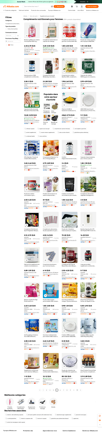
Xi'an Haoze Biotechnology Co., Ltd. (88, 347)
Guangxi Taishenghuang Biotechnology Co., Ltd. (51, 240)
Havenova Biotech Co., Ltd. (69, 346)
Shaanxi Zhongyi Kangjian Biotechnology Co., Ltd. (69, 240)
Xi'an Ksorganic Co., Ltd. (49, 205)
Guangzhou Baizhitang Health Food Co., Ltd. (32, 242)
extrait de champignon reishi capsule (15, 422)
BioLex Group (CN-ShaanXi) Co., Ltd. (88, 203)
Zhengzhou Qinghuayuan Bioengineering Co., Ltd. (69, 86)
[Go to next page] (80, 390)
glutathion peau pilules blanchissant (59, 418)
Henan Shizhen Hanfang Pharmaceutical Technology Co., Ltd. (88, 277)
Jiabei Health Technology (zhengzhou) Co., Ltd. (51, 312)
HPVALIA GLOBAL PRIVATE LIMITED (51, 51)
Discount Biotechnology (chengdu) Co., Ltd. (32, 347)
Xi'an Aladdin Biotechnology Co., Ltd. (32, 381)
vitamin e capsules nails (26, 418)
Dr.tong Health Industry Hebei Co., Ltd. (32, 312)
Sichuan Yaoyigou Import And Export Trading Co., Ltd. (51, 168)
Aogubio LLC (65, 170)
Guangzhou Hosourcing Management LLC (88, 312)
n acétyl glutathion (11, 418)
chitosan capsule (29, 128)
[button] (52, 6)
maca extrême (42, 136)
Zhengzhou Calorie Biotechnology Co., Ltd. (69, 277)
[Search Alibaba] (37, 6)
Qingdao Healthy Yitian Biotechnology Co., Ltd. (88, 51)
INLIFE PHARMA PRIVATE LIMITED (88, 171)
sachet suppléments (30, 132)
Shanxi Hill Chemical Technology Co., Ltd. (32, 206)
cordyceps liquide (30, 136)
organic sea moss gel (43, 128)
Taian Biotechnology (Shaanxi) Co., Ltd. (69, 120)
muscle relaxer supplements (47, 132)
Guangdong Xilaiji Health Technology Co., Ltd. (32, 52)
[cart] (77, 6)
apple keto (75, 418)
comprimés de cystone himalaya (61, 128)
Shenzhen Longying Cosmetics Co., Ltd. (32, 121)
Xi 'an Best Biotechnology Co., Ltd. (69, 381)
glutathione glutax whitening (80, 132)
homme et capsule (41, 418)
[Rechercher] (59, 6)
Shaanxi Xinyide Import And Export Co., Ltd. (51, 85)
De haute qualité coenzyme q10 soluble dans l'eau (39, 414)
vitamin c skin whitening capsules (14, 414)
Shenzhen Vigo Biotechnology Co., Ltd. (32, 275)
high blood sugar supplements (63, 414)
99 (77, 390)
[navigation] (12, 203)
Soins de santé (34, 16)
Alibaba (25, 16)
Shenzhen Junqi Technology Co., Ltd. (69, 49)
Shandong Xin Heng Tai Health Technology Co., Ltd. (32, 86)
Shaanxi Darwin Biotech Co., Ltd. (88, 240)
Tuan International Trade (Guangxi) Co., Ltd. (51, 274)
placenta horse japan (80, 414)
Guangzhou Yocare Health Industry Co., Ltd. (69, 312)
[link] (100, 416)
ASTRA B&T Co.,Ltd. (48, 383)
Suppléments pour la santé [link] (47, 16)
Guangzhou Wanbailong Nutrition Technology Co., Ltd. (88, 86)
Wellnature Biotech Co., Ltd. (88, 120)
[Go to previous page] (39, 390)
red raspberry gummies (79, 128)
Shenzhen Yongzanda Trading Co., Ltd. (69, 203)
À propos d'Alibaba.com (10, 430)
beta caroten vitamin (64, 132)
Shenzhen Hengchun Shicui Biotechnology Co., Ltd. (51, 344)
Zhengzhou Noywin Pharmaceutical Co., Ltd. (88, 381)
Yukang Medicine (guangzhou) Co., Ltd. (32, 168)
